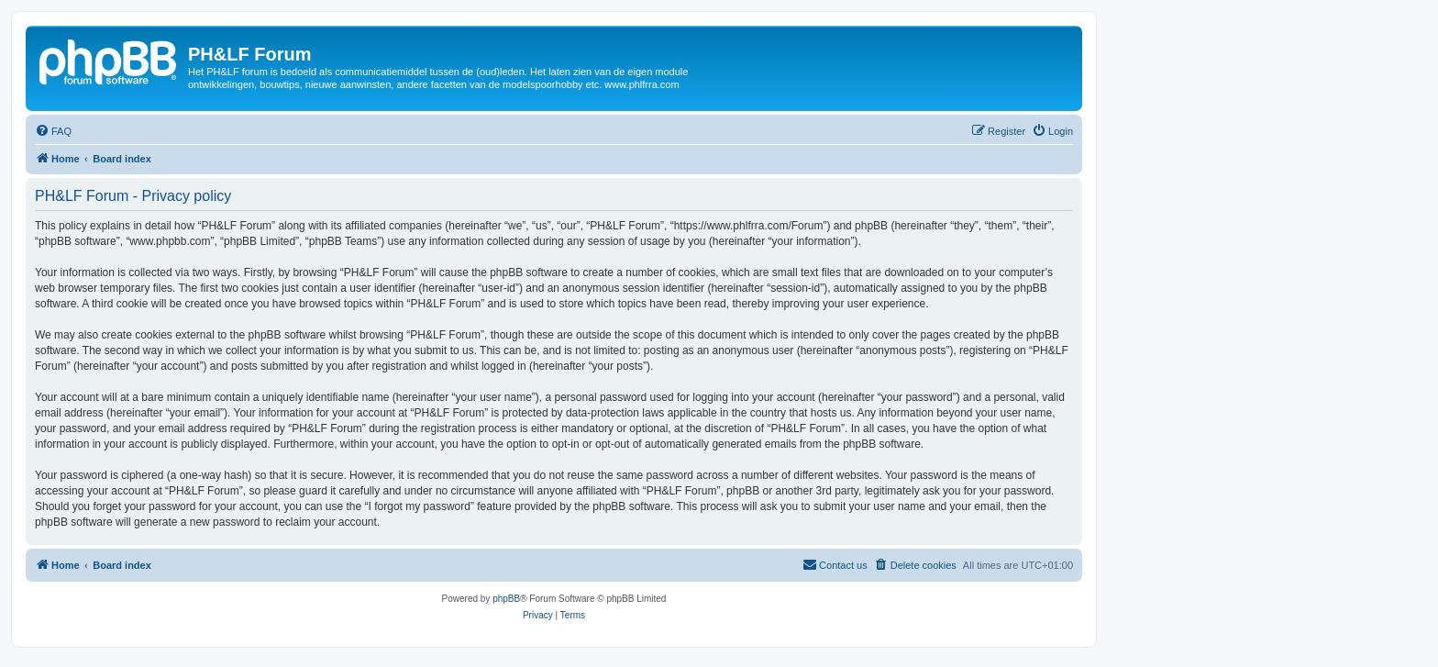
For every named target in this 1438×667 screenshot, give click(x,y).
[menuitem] (53, 131)
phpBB (506, 599)
